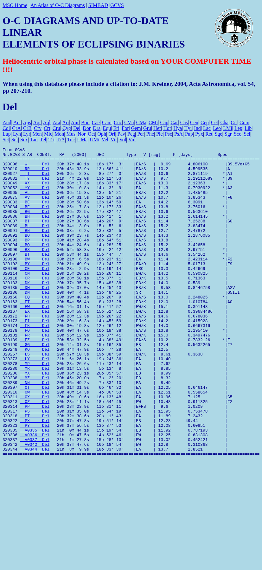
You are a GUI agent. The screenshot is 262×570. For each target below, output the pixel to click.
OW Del (35, 441)
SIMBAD (98, 5)
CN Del (35, 299)
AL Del (35, 202)
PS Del (35, 464)
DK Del (35, 310)
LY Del (35, 401)
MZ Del (35, 424)
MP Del (35, 407)
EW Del (35, 339)
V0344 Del (35, 510)
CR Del (35, 304)
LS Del (35, 396)
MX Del (35, 418)
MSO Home (15, 5)
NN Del (35, 430)
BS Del (35, 270)
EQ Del (35, 327)
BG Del (35, 224)
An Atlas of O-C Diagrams (57, 5)
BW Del (35, 282)
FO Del (35, 367)
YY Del (35, 196)
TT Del (35, 179)
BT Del (35, 276)
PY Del (35, 481)
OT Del (35, 436)
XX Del (35, 190)
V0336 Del (35, 493)
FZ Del (35, 378)
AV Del (35, 207)
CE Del (35, 293)
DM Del (35, 316)
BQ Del (35, 264)
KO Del (35, 390)
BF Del (35, 219)
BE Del (35, 213)
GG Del (35, 384)
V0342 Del (35, 504)
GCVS (117, 5)
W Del (35, 167)
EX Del (35, 344)
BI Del (35, 236)
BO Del (35, 253)
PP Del (35, 458)
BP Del (35, 259)
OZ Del (35, 453)
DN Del (35, 321)
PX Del (35, 475)
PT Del (35, 470)
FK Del (35, 361)
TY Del (35, 185)
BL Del (35, 242)
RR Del (35, 173)
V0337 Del (35, 498)
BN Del (35, 247)
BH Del (35, 230)
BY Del (35, 287)
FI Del (35, 356)
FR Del (35, 373)
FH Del (35, 350)
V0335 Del (35, 487)
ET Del (35, 333)
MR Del (35, 413)
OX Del (35, 447)
